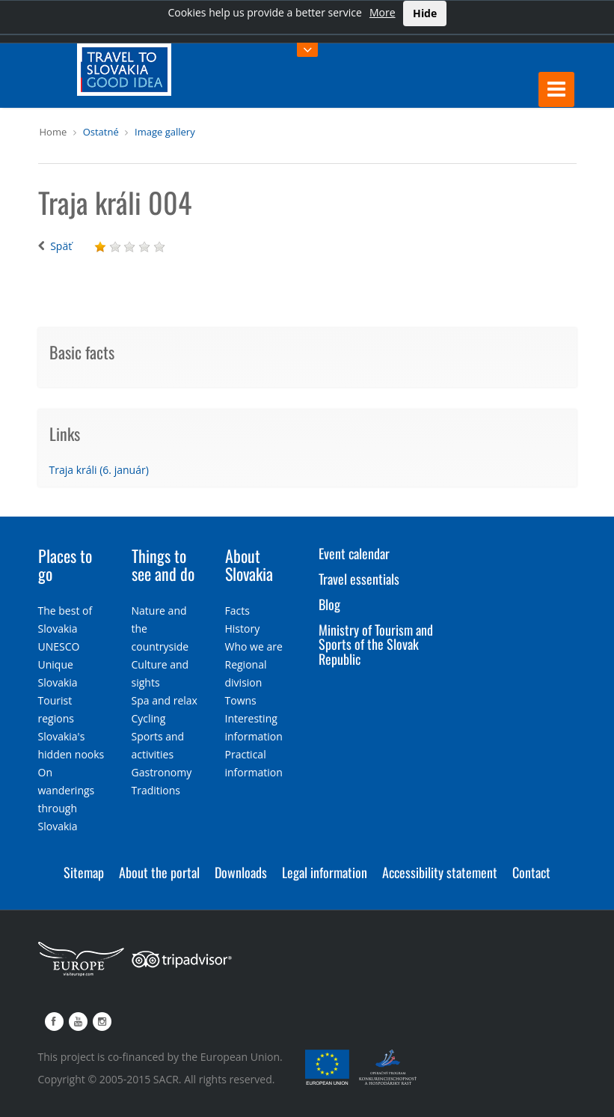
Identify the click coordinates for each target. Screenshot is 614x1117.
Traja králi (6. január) (99, 470)
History (242, 628)
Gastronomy (162, 772)
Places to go (65, 564)
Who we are (254, 646)
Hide (425, 13)
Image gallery (165, 132)
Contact (531, 872)
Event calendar (354, 553)
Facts (237, 610)
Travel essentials (359, 578)
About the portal (159, 872)
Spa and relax (164, 700)
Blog (329, 604)
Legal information (324, 872)
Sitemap (84, 872)
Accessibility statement (439, 872)
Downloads (241, 872)
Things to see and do (163, 564)
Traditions (156, 790)
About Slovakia (249, 564)
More (382, 12)
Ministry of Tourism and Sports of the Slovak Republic (376, 644)
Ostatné (101, 132)
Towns (241, 700)
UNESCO (59, 646)
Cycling (149, 718)
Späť (61, 246)
